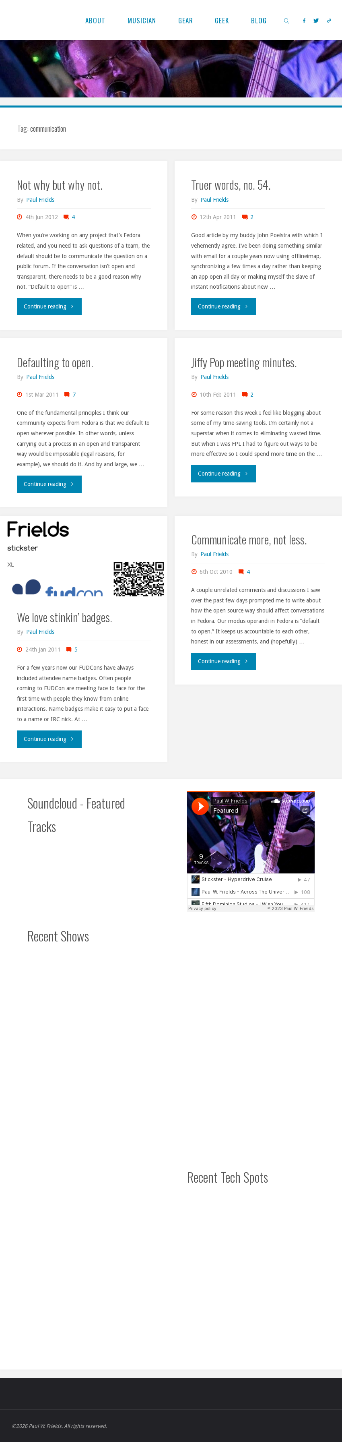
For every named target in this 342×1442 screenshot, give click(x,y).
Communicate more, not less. (249, 539)
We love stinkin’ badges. (64, 616)
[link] (287, 20)
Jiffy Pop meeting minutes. (244, 362)
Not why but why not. (59, 184)
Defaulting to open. (55, 362)
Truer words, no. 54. (230, 184)
